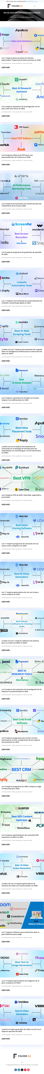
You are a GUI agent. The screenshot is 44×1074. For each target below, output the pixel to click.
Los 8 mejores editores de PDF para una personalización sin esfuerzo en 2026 (17, 156)
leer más (6, 67)
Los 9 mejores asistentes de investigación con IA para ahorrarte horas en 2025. (21, 107)
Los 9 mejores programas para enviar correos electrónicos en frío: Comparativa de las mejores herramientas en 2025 (21, 740)
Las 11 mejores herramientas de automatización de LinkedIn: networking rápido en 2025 (22, 302)
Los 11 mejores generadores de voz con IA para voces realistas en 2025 (20, 593)
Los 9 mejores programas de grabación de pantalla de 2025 (21, 253)
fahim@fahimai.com (32, 1)
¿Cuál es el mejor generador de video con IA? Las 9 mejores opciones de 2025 (21, 1030)
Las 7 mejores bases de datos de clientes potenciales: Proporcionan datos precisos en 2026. (21, 59)
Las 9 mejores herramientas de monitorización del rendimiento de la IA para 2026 (21, 205)
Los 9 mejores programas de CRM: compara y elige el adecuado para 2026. (21, 787)
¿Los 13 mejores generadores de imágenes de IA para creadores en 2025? (20, 982)
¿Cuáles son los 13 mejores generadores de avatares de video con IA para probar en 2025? (20, 885)
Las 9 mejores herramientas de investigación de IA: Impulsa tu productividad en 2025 (22, 690)
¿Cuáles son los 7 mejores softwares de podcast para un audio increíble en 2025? (20, 642)
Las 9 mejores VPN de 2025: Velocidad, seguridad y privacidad (21, 496)
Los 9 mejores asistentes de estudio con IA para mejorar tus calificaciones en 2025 (20, 399)
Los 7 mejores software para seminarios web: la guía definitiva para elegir (20, 933)
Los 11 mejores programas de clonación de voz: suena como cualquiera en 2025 (20, 545)
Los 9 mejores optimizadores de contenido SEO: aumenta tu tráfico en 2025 (20, 836)
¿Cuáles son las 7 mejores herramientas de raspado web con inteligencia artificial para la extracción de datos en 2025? (22, 351)
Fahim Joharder (7, 63)
